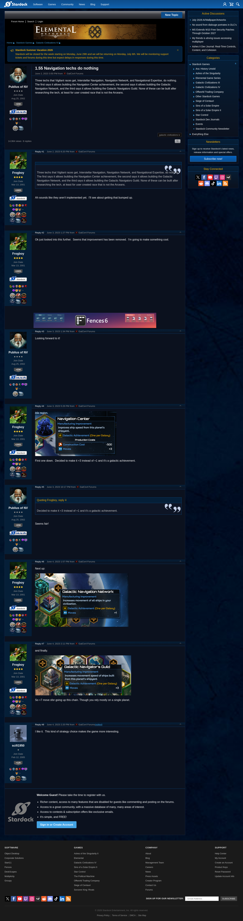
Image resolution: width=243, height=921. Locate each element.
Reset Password (223, 871)
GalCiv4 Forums (73, 73)
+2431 (18, 190)
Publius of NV (18, 86)
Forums (149, 889)
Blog (92, 4)
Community (67, 4)
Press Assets (151, 876)
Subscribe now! (213, 158)
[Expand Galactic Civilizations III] (193, 83)
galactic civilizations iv (169, 135)
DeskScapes (11, 871)
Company (151, 847)
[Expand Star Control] (193, 115)
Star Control (79, 871)
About (148, 853)
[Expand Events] (193, 124)
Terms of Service (119, 915)
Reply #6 (39, 561)
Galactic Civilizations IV (47, 42)
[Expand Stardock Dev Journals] (193, 120)
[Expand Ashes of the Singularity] (193, 73)
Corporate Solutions (14, 858)
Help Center (220, 853)
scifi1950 (18, 745)
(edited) (98, 724)
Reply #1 (39, 151)
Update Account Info (224, 876)
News (82, 4)
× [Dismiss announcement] (178, 50)
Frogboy (18, 172)
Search (30, 21)
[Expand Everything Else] (190, 134)
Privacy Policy (103, 915)
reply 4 (62, 500)
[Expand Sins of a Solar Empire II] (193, 110)
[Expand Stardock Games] (190, 64)
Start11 (8, 862)
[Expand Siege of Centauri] (193, 101)
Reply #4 (39, 406)
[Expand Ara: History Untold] (193, 69)
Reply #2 (39, 232)
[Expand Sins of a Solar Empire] (193, 106)
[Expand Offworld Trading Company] (193, 92)
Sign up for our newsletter (164, 898)
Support (105, 4)
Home (9, 42)
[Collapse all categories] (236, 63)
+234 (18, 104)
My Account (220, 858)
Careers (149, 867)
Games (52, 4)
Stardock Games (24, 42)
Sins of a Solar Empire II (85, 867)
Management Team (154, 862)
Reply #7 (39, 643)
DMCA (132, 915)
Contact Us (150, 885)
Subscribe (228, 898)
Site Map (142, 915)
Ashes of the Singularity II (86, 853)
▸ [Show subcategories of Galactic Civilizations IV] (60, 43)
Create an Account (224, 862)
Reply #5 (39, 487)
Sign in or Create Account (56, 824)
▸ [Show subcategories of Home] (14, 43)
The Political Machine (84, 876)
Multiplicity (9, 876)
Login (40, 21)
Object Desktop (12, 853)
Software (38, 4)
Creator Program (153, 880)
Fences (8, 867)
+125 (18, 762)
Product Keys (221, 867)
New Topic (171, 14)
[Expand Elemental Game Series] (193, 78)
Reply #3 (39, 331)
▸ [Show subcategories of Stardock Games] (34, 43)
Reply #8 (39, 724)
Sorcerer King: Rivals (84, 889)
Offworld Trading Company (87, 880)
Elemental (79, 858)
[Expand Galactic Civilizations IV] (193, 87)
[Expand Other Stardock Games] (193, 97)
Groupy (8, 880)
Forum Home (17, 21)
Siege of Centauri (82, 885)
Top (180, 151)
